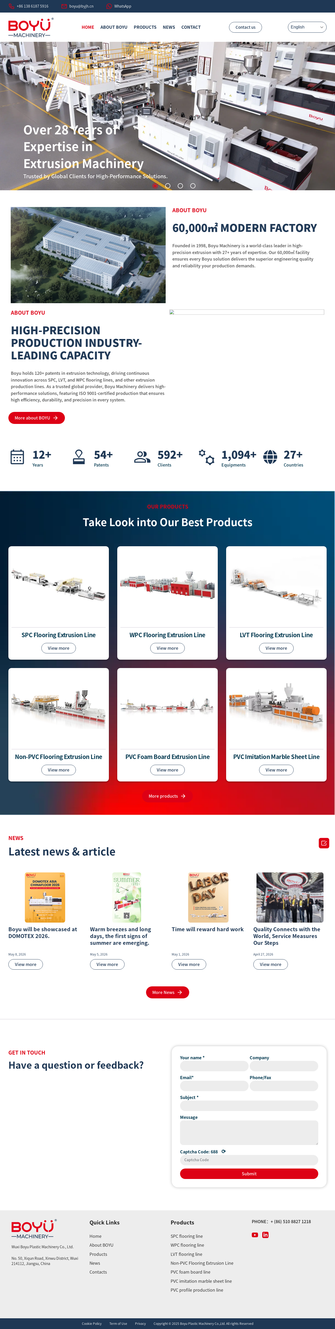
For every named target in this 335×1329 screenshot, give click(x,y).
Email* (187, 1077)
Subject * (189, 1097)
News (169, 27)
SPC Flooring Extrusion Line (58, 635)
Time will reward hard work (208, 929)
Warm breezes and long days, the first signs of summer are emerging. (120, 936)
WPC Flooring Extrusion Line (167, 635)
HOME (88, 27)
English (297, 27)
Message (189, 1117)
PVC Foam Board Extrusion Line (167, 757)
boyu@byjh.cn (81, 6)
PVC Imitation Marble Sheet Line (276, 757)
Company (259, 1058)
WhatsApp (122, 6)
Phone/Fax (260, 1077)
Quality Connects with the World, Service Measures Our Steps (286, 936)
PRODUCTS (145, 27)
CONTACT (191, 27)
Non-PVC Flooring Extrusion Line (58, 757)
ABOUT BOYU (113, 27)
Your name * (192, 1058)
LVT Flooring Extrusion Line (276, 635)
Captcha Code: (203, 1151)
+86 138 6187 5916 (32, 6)
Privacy (140, 1323)
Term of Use (118, 1323)
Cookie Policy (92, 1323)
